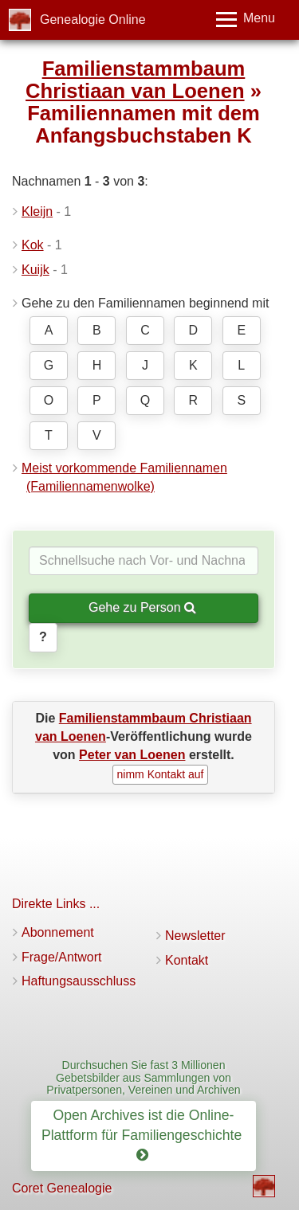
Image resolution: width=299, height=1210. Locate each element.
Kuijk (35, 269)
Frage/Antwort (61, 957)
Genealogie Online (93, 19)
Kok (33, 245)
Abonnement (58, 932)
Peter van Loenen (132, 755)
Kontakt (186, 960)
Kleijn (37, 211)
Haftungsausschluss (79, 981)
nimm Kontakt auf (160, 774)
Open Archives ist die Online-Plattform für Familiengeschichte (143, 1135)
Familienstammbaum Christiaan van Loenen (135, 79)
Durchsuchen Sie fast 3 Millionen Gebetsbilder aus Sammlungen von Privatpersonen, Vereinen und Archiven (143, 1077)
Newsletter (195, 935)
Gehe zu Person (142, 607)
